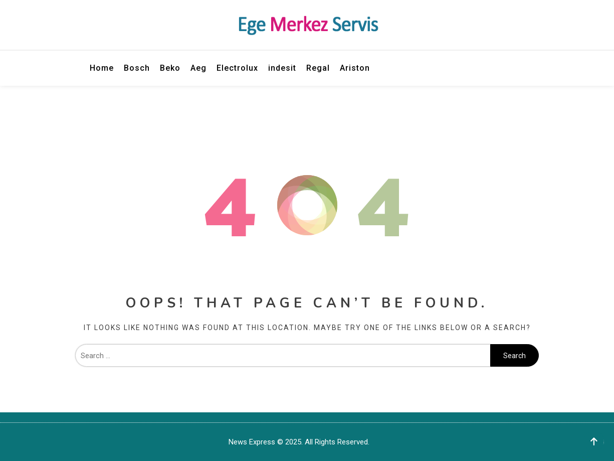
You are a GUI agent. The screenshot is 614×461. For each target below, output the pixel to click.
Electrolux (237, 68)
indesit (282, 68)
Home (102, 68)
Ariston (355, 68)
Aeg (198, 68)
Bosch (137, 68)
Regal (318, 68)
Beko (170, 68)
